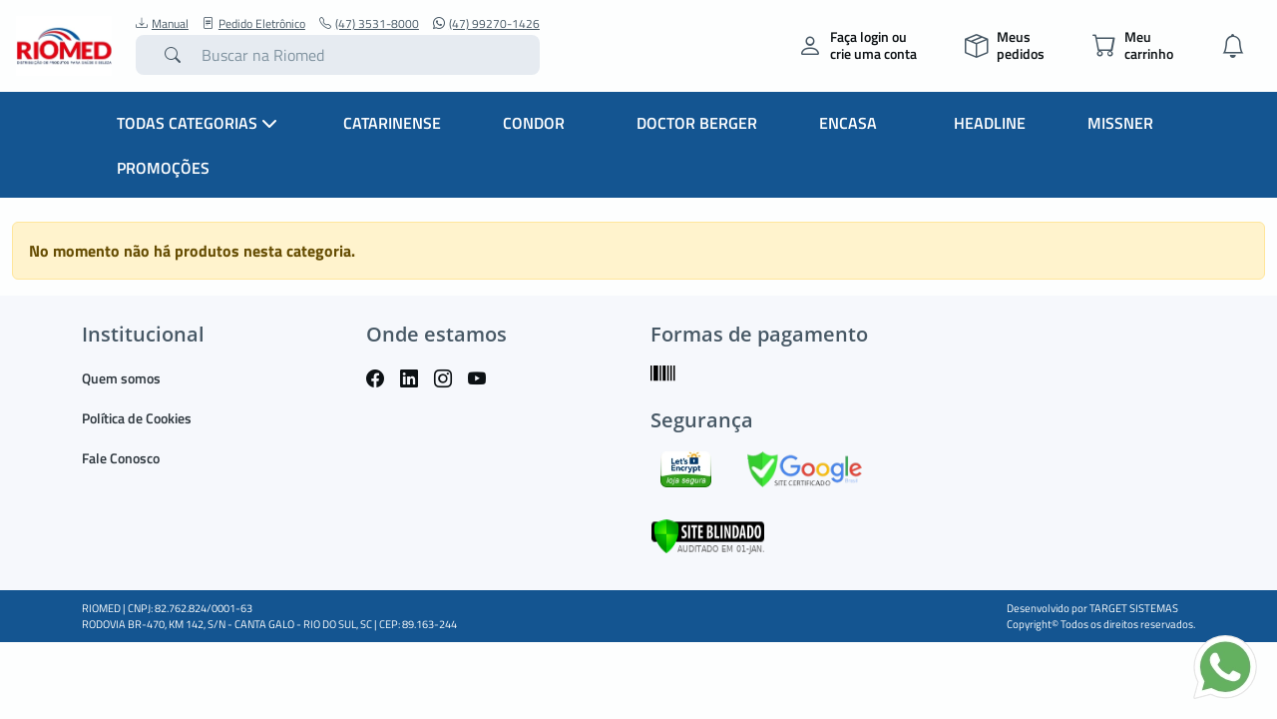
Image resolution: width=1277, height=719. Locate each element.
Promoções (163, 168)
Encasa (848, 123)
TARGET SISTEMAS (1133, 608)
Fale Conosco (121, 457)
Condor (534, 123)
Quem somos (121, 377)
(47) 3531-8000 (369, 24)
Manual (162, 24)
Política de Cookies (137, 417)
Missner (1120, 123)
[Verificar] (707, 533)
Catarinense (392, 123)
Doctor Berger (697, 123)
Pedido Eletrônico (254, 24)
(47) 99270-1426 (486, 24)
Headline (990, 123)
